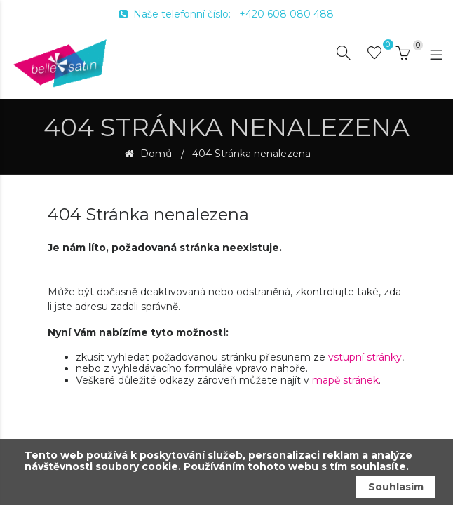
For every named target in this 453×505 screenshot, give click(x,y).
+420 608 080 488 (286, 14)
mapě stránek (345, 380)
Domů (154, 154)
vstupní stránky (365, 357)
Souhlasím (396, 486)
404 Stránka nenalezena (251, 154)
